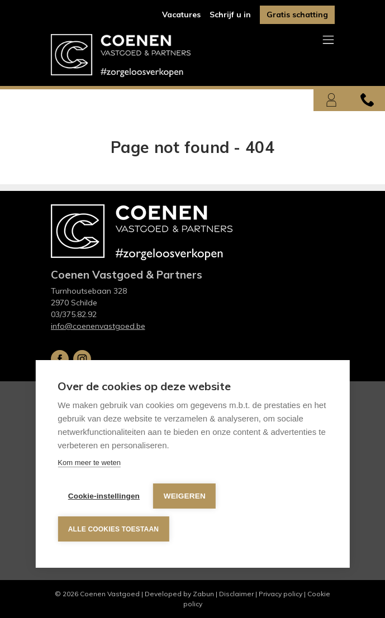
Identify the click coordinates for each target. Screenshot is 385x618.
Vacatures (181, 14)
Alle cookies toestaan (113, 529)
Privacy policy (280, 594)
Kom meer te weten (89, 467)
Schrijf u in (230, 14)
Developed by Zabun (179, 594)
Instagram (82, 359)
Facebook (60, 359)
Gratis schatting (297, 14)
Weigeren (186, 499)
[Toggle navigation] (328, 40)
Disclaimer (236, 594)
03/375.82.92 (74, 314)
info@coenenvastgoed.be (98, 326)
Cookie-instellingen (103, 499)
